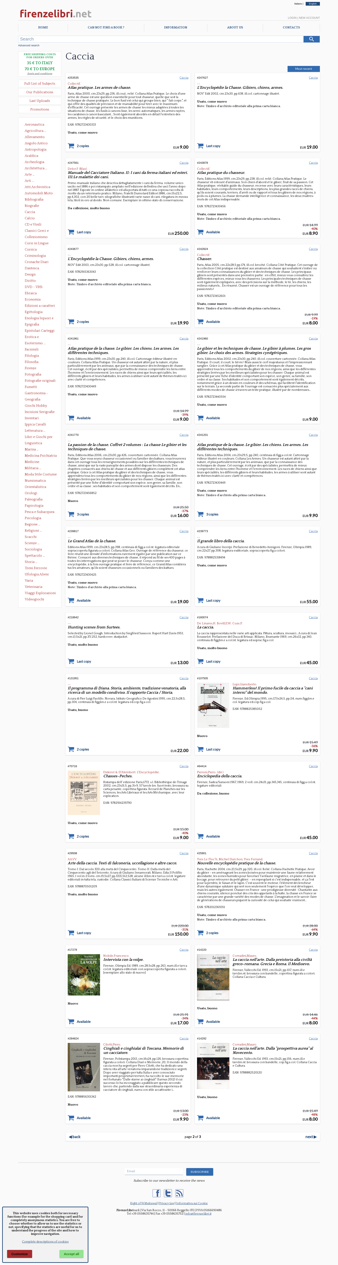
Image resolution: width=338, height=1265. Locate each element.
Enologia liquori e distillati (39, 318)
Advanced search (28, 45)
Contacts (291, 27)
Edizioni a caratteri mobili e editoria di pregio (40, 306)
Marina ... (32, 449)
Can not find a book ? (106, 27)
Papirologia (34, 506)
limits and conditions (39, 73)
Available (213, 232)
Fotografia (33, 374)
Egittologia (33, 312)
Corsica (31, 249)
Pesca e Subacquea (39, 512)
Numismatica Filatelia (35, 481)
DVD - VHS (33, 287)
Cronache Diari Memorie (37, 262)
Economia (33, 299)
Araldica (31, 156)
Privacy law (166, 1203)
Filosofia (31, 362)
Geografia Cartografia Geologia (34, 399)
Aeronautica (34, 124)
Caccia (30, 212)
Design (30, 274)
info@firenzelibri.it (198, 1213)
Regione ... (32, 524)
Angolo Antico (36, 143)
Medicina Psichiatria (41, 456)
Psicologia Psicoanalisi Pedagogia (34, 518)
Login (292, 17)
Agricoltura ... (35, 131)
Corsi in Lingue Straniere (37, 243)
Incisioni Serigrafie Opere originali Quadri (40, 412)
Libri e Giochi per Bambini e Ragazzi (39, 437)
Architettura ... (36, 168)
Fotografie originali (40, 381)
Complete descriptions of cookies (45, 1241)
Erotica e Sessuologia (34, 337)
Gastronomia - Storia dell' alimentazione (36, 393)
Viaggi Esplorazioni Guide (40, 593)
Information (175, 27)
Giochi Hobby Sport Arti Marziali (40, 406)
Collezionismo (36, 237)
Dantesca (32, 268)
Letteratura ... (35, 431)
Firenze (30, 368)
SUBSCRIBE (200, 1171)
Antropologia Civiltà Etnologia (38, 150)
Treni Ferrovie (36, 568)
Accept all (71, 1254)
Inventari (32, 418)
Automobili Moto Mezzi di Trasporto (40, 193)
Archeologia (34, 162)
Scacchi (31, 537)
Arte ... (29, 174)
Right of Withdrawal (143, 1203)
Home (43, 27)
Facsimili (32, 349)
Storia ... (31, 562)
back (74, 1136)
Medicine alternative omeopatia (33, 462)
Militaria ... (33, 468)
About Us (235, 27)
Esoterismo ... (35, 343)
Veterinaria (33, 587)
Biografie (32, 206)
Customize (19, 1254)
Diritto (30, 281)
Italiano (298, 3)
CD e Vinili (33, 224)
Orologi (31, 493)
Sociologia (33, 549)
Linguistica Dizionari (33, 443)
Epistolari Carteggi (40, 331)
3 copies (83, 514)
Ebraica (31, 293)
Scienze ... (32, 543)
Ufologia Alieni (37, 574)
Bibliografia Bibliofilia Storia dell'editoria (38, 200)
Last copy (213, 146)
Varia (29, 581)
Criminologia (35, 256)
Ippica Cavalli (35, 424)
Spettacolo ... (35, 556)
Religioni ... (33, 531)
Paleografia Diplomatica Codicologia (34, 499)
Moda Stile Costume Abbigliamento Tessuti (41, 474)
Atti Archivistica (37, 187)
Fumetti (31, 387)
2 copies (83, 146)
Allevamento (35, 137)
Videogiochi (34, 599)
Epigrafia (32, 324)
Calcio (30, 218)
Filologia (32, 356)
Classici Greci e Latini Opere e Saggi (40, 231)
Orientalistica (35, 487)
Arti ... (29, 181)
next (311, 1136)
